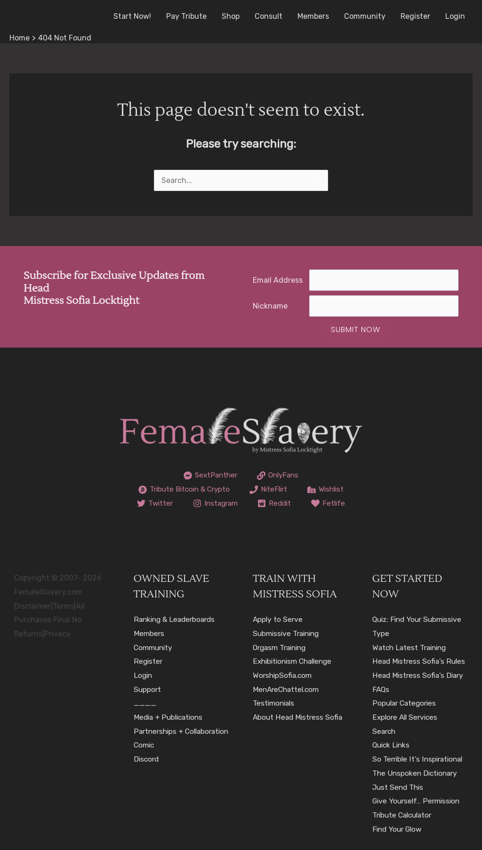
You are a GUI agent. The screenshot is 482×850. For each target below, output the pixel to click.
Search (384, 731)
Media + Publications (170, 717)
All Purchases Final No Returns (49, 620)
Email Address (278, 280)
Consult (268, 16)
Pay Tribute (186, 16)
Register (415, 16)
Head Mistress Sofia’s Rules (419, 661)
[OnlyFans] (279, 475)
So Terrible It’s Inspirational (419, 759)
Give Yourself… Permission (418, 800)
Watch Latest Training (411, 647)
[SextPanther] (208, 475)
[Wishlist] (329, 489)
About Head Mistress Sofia (299, 717)
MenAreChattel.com (288, 689)
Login (455, 16)
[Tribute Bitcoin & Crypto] (181, 489)
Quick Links (392, 744)
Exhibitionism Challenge (295, 661)
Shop (231, 16)
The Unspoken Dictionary (416, 773)
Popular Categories (406, 703)
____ (145, 703)
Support (148, 689)
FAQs (381, 689)
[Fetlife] (331, 503)
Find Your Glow (398, 829)
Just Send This (399, 787)
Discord (147, 773)
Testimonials (275, 703)
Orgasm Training (282, 647)
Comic (145, 759)
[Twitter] (152, 503)
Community (365, 16)
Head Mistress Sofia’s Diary (419, 675)
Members (313, 16)
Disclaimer (32, 606)
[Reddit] (276, 503)
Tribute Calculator (404, 814)
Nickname (270, 306)
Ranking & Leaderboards (177, 619)
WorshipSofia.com (284, 675)
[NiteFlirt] (270, 489)
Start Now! (132, 16)
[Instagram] (214, 503)
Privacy (57, 633)
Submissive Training (288, 633)
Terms (63, 606)
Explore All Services (406, 717)
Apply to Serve (278, 619)
